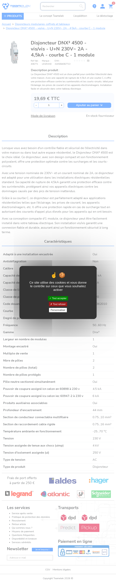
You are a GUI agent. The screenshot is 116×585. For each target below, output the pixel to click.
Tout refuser (58, 304)
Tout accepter (57, 298)
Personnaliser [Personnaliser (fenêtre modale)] (58, 310)
